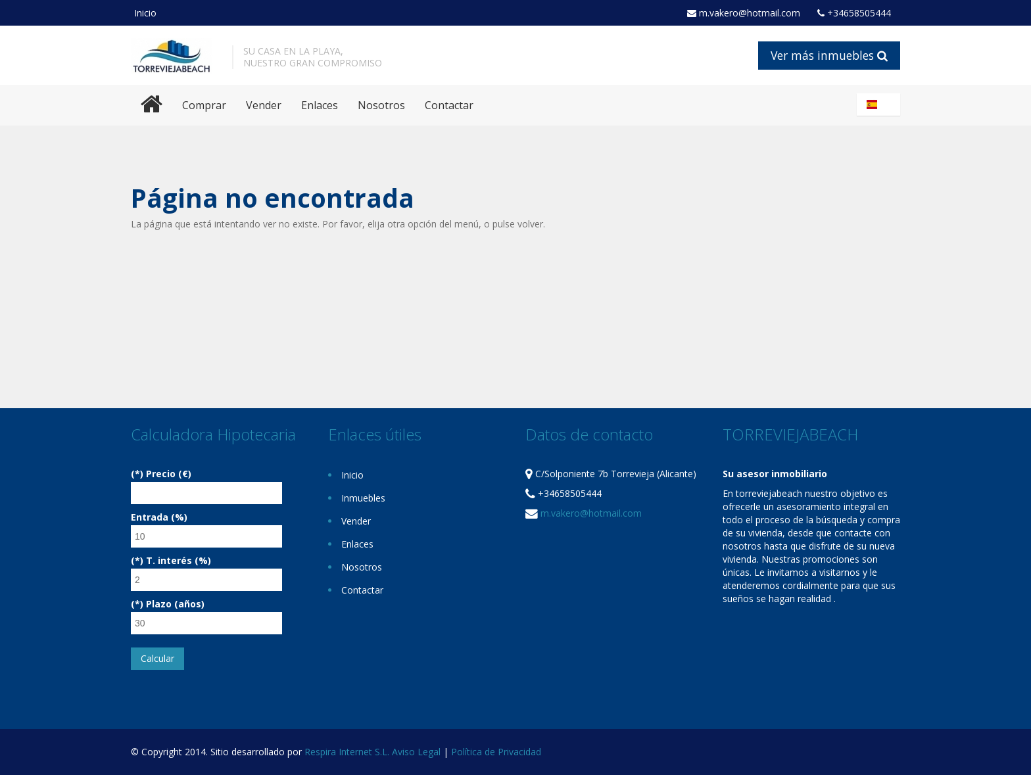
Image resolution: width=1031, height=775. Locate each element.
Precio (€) (168, 473)
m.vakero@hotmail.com (743, 13)
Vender (263, 105)
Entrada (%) (159, 517)
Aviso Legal (416, 751)
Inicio (145, 13)
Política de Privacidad (496, 751)
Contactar (449, 105)
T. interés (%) (178, 560)
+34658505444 (854, 13)
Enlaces (319, 105)
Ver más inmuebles (829, 55)
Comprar (204, 105)
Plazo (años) (175, 604)
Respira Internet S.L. (346, 751)
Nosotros (381, 105)
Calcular (157, 658)
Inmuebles (363, 498)
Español (880, 104)
